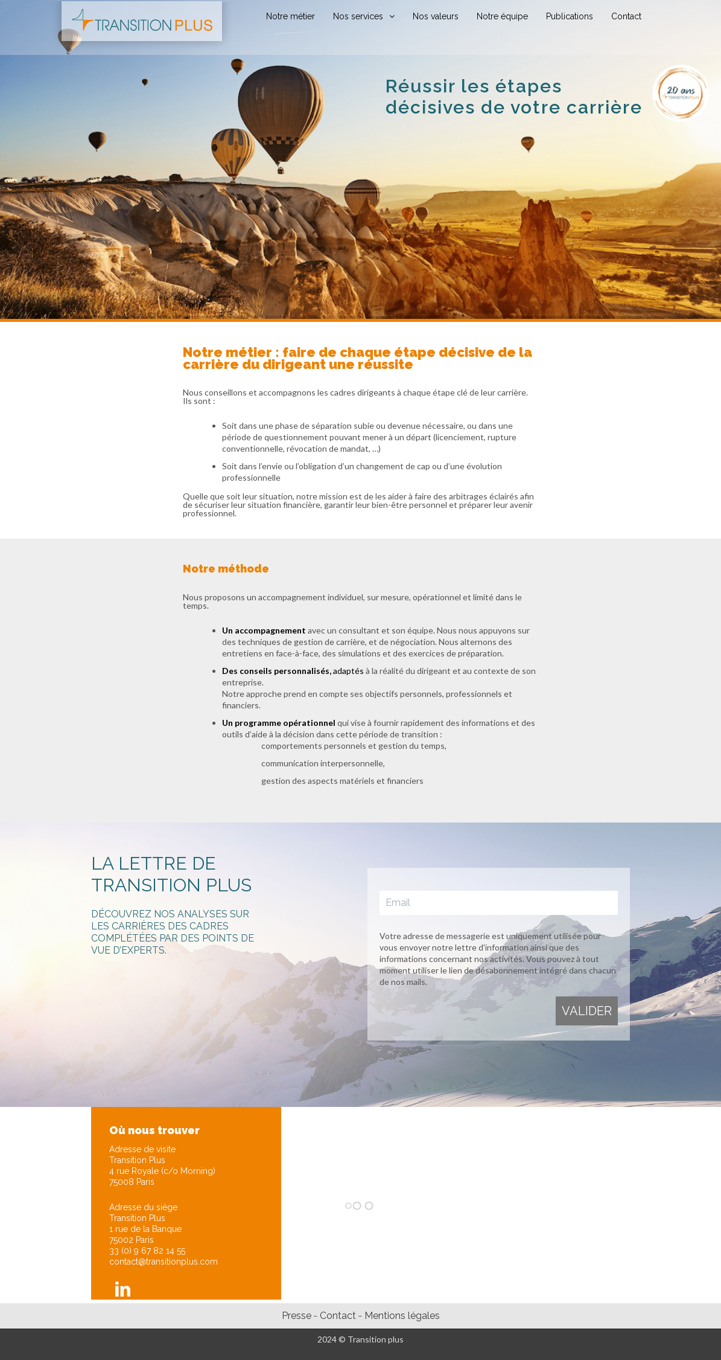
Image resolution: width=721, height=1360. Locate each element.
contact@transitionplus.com (163, 1261)
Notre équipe (502, 16)
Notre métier (290, 16)
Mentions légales (402, 1315)
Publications (569, 16)
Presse (296, 1315)
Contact (626, 16)
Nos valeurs (436, 16)
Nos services (358, 16)
